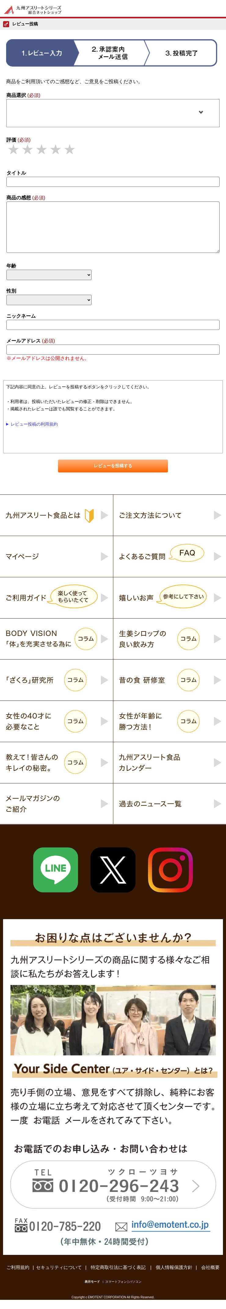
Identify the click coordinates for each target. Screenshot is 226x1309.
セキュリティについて (59, 1276)
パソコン (135, 1290)
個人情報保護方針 (174, 1276)
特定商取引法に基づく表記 (119, 1276)
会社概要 (210, 1276)
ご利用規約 (17, 1276)
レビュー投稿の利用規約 (34, 433)
